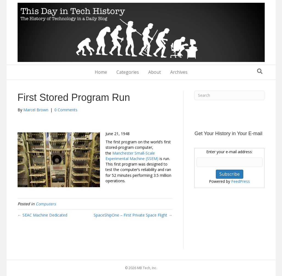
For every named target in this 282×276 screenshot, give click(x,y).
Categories (127, 72)
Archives (179, 72)
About (154, 72)
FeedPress (240, 181)
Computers (46, 203)
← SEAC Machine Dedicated (42, 215)
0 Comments (65, 109)
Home (101, 72)
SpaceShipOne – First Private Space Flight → (133, 215)
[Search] (260, 71)
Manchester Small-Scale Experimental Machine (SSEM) (131, 155)
